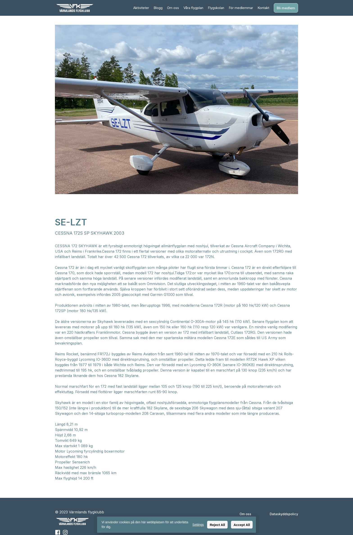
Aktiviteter (141, 8)
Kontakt (263, 8)
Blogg (158, 8)
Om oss (173, 8)
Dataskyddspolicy (284, 514)
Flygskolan (216, 8)
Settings (198, 524)
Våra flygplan (193, 8)
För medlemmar (241, 8)
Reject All (217, 525)
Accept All (242, 525)
